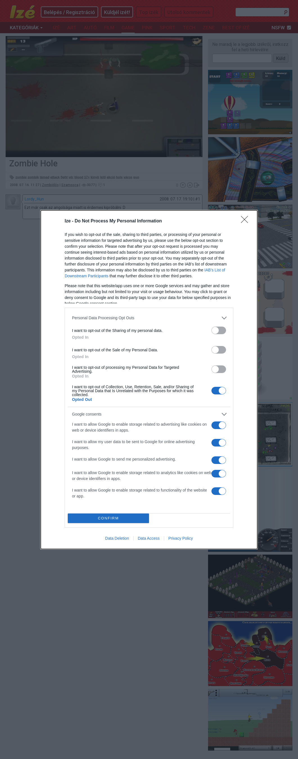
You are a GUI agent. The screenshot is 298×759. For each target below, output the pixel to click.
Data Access (149, 538)
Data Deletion (117, 538)
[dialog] (149, 379)
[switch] (218, 330)
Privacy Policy (180, 538)
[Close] (246, 221)
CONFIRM (108, 518)
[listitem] (149, 318)
